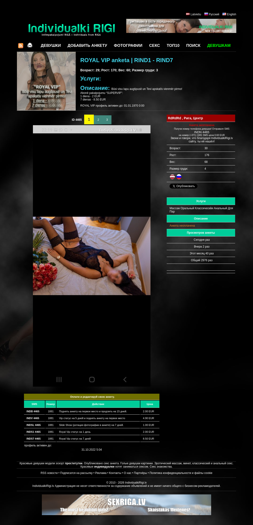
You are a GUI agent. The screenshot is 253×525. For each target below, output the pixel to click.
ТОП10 (173, 45)
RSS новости (49, 473)
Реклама (101, 473)
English (231, 14)
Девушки (51, 45)
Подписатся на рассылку (76, 473)
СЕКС (154, 45)
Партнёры (140, 473)
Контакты (115, 473)
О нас (127, 473)
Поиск (193, 45)
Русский (214, 14)
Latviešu (196, 14)
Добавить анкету (87, 45)
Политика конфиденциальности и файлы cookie (181, 473)
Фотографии (128, 45)
